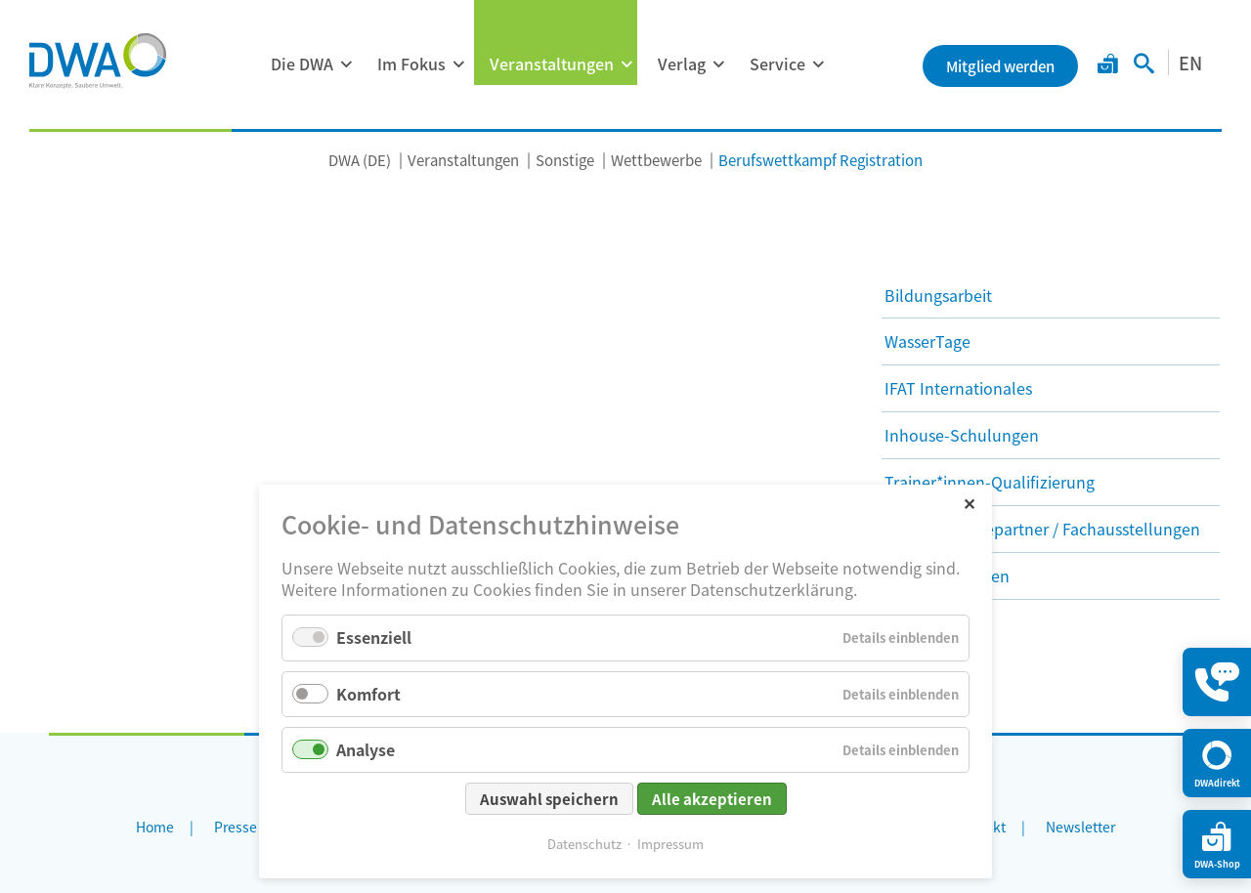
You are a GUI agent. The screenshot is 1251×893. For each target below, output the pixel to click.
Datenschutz (584, 843)
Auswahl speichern (549, 798)
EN (1190, 62)
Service (777, 63)
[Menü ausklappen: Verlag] (718, 64)
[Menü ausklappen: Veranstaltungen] (626, 64)
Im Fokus (411, 63)
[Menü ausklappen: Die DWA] (346, 64)
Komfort (368, 693)
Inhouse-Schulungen (961, 434)
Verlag (682, 63)
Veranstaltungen (552, 63)
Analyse (365, 749)
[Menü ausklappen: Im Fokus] (458, 64)
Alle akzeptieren (712, 798)
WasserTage (927, 341)
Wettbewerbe (656, 159)
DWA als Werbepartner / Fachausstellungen (1042, 528)
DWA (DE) (359, 159)
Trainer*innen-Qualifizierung (989, 481)
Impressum (670, 843)
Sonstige (565, 159)
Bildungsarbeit (938, 295)
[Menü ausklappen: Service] (818, 64)
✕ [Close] (969, 502)
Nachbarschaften (947, 575)
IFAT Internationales (958, 388)
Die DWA (302, 63)
